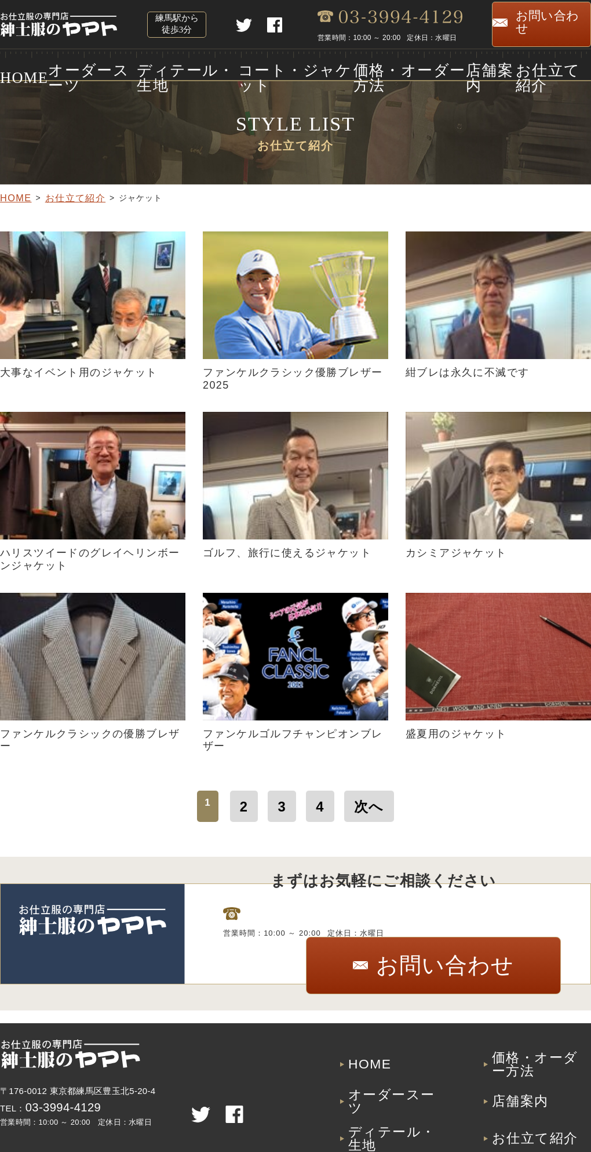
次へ (362, 801)
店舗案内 (489, 68)
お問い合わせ (545, 24)
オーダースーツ (87, 68)
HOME (15, 68)
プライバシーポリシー (541, 1115)
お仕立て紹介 (561, 68)
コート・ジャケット (290, 68)
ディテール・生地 (183, 68)
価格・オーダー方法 (402, 68)
